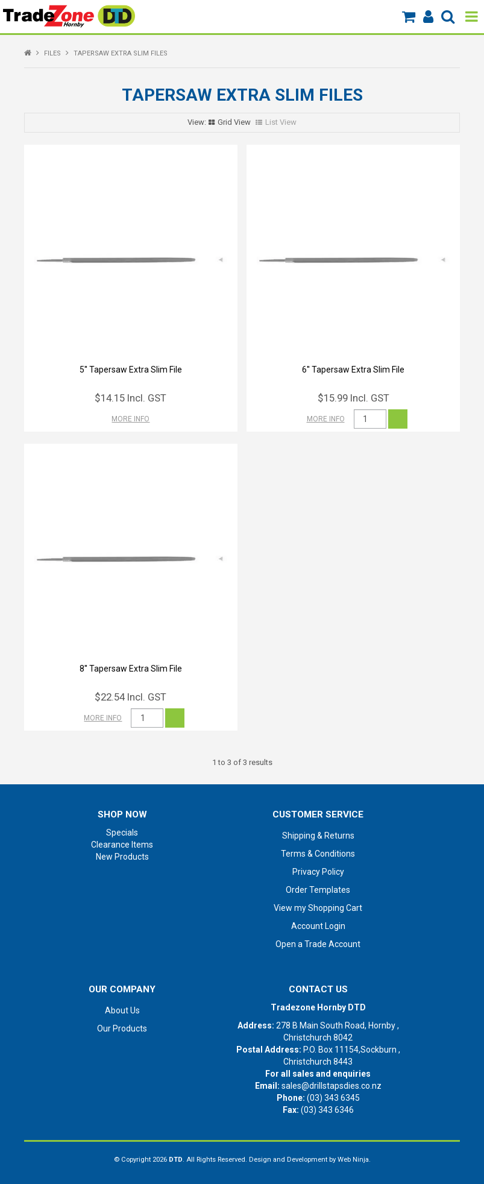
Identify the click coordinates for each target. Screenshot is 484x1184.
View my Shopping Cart (318, 908)
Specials (122, 832)
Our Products (122, 1028)
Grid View (234, 122)
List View (281, 122)
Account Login (318, 926)
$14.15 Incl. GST (130, 398)
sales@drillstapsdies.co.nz (331, 1086)
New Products (122, 856)
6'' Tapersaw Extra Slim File (353, 369)
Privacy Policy (318, 872)
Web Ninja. (354, 1160)
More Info (130, 419)
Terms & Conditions (318, 853)
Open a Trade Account (317, 944)
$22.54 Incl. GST (130, 697)
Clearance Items (122, 844)
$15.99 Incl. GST (353, 398)
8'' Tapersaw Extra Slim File (131, 668)
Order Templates (318, 890)
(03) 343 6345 (333, 1098)
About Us (122, 1010)
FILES (52, 53)
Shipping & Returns (318, 835)
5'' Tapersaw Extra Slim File (131, 369)
